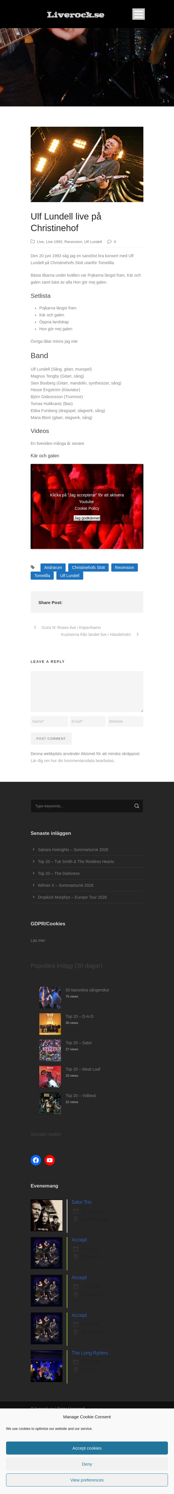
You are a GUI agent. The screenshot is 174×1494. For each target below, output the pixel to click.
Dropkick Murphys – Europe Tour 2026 (72, 897)
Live (40, 242)
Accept (79, 1240)
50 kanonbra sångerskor (87, 990)
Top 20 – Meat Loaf (83, 1069)
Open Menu (138, 14)
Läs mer (38, 940)
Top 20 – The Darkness (59, 873)
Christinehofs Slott (88, 567)
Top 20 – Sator (79, 1042)
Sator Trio (82, 1202)
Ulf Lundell (93, 242)
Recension (73, 242)
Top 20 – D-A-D (79, 1016)
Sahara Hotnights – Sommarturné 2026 (73, 849)
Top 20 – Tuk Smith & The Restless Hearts (76, 861)
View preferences (87, 1479)
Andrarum (53, 567)
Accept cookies (87, 1448)
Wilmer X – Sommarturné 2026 (65, 885)
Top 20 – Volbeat (81, 1095)
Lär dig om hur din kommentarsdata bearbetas (72, 760)
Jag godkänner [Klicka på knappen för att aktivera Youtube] (87, 518)
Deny (87, 1464)
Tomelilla (42, 575)
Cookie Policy (87, 508)
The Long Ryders (90, 1353)
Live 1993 (54, 242)
